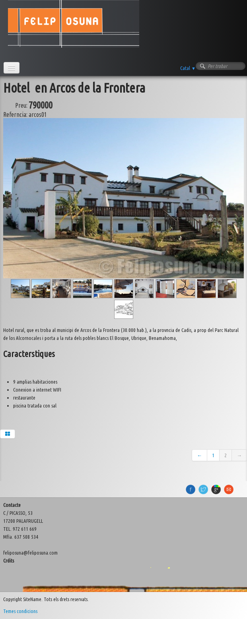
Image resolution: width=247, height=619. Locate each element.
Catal (188, 68)
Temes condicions (20, 611)
